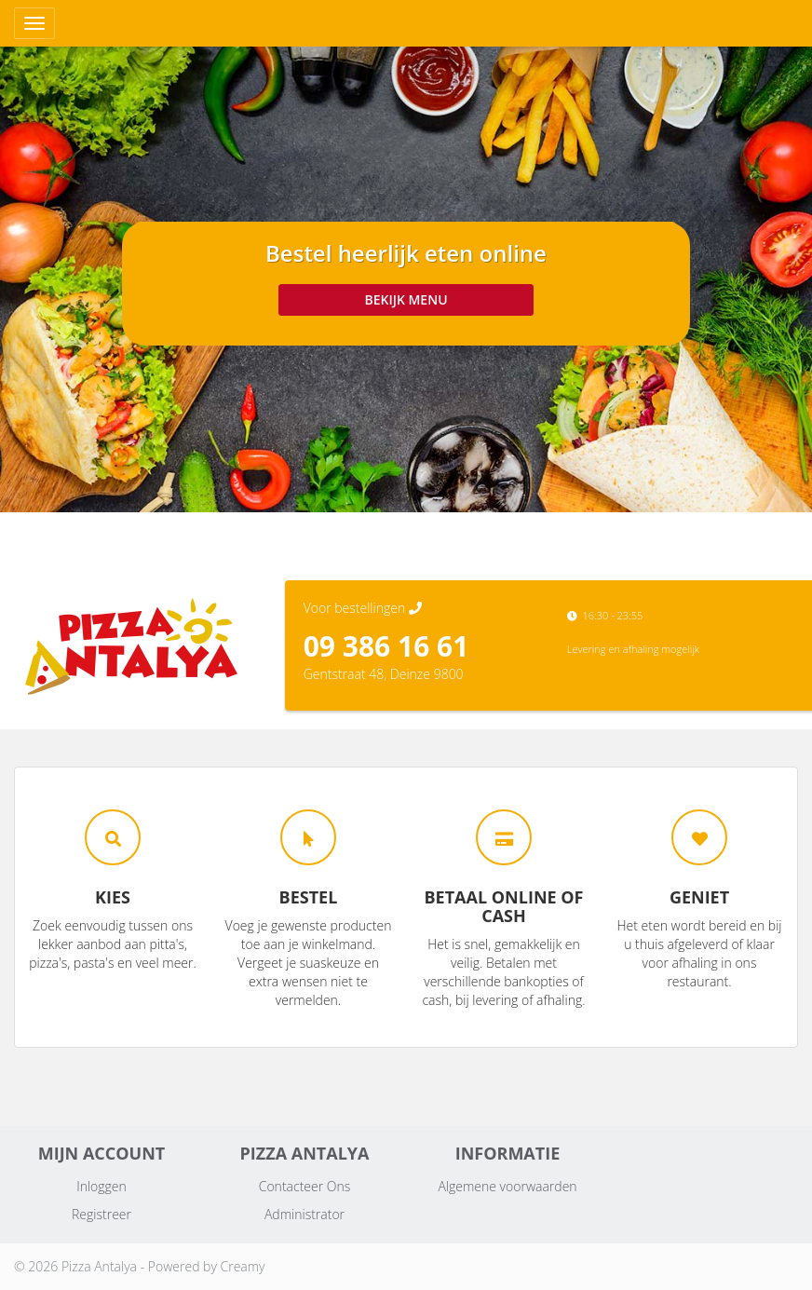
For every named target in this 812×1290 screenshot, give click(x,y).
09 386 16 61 (386, 646)
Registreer (101, 1214)
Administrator (304, 1214)
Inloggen (101, 1186)
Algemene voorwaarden (507, 1186)
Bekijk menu (405, 299)
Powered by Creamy (206, 1266)
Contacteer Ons (305, 1186)
